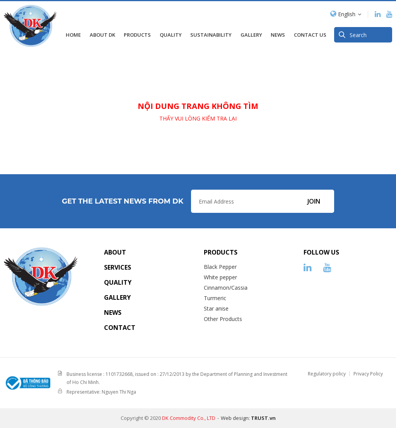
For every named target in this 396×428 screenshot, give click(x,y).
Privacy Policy (368, 373)
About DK (102, 32)
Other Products (223, 319)
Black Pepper (220, 266)
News (278, 32)
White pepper (220, 277)
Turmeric (215, 298)
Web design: (235, 417)
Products (137, 32)
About (115, 252)
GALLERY (251, 32)
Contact (119, 327)
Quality (171, 32)
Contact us (310, 32)
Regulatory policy (327, 373)
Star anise (216, 308)
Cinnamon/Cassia (226, 287)
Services (117, 267)
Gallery (117, 297)
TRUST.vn (263, 417)
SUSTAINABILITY (211, 32)
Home (73, 32)
